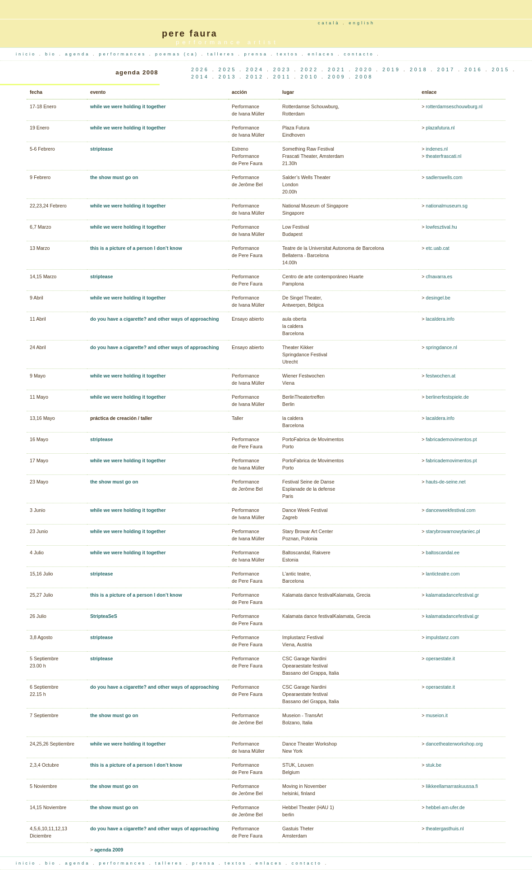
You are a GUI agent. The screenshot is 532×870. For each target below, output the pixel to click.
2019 (391, 69)
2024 (255, 69)
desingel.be (438, 297)
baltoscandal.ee (442, 552)
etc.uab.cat (437, 248)
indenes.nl (436, 149)
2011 (282, 76)
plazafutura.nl (440, 127)
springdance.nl (441, 347)
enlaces (322, 54)
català (329, 23)
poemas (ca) (178, 54)
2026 (200, 69)
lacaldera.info (440, 319)
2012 (255, 76)
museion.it (437, 715)
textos (289, 54)
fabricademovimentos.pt (451, 439)
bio (52, 54)
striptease (101, 149)
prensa (257, 54)
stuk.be (433, 765)
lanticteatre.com (442, 573)
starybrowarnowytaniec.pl (453, 531)
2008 (364, 76)
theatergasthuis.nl (444, 828)
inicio (27, 54)
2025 (228, 69)
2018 (419, 69)
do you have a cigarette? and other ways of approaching (154, 319)
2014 (200, 76)
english (362, 23)
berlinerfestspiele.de (447, 397)
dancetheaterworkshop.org (454, 743)
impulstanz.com (442, 637)
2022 (309, 69)
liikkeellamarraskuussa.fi (451, 786)
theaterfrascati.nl (443, 156)
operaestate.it (440, 658)
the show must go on (114, 177)
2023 (282, 69)
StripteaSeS (103, 616)
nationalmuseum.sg (446, 205)
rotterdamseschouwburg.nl (454, 106)
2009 (337, 76)
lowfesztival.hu (441, 227)
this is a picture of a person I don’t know (136, 248)
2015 (501, 69)
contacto (360, 54)
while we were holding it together (128, 106)
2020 (364, 69)
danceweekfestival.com (450, 510)
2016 (473, 69)
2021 (337, 69)
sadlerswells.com (444, 177)
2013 (228, 76)
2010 (309, 76)
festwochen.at (440, 375)
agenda (79, 54)
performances (124, 54)
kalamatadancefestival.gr (452, 595)
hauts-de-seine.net (445, 481)
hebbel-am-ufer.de (445, 807)
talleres (222, 54)
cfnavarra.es (439, 276)
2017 (446, 69)
